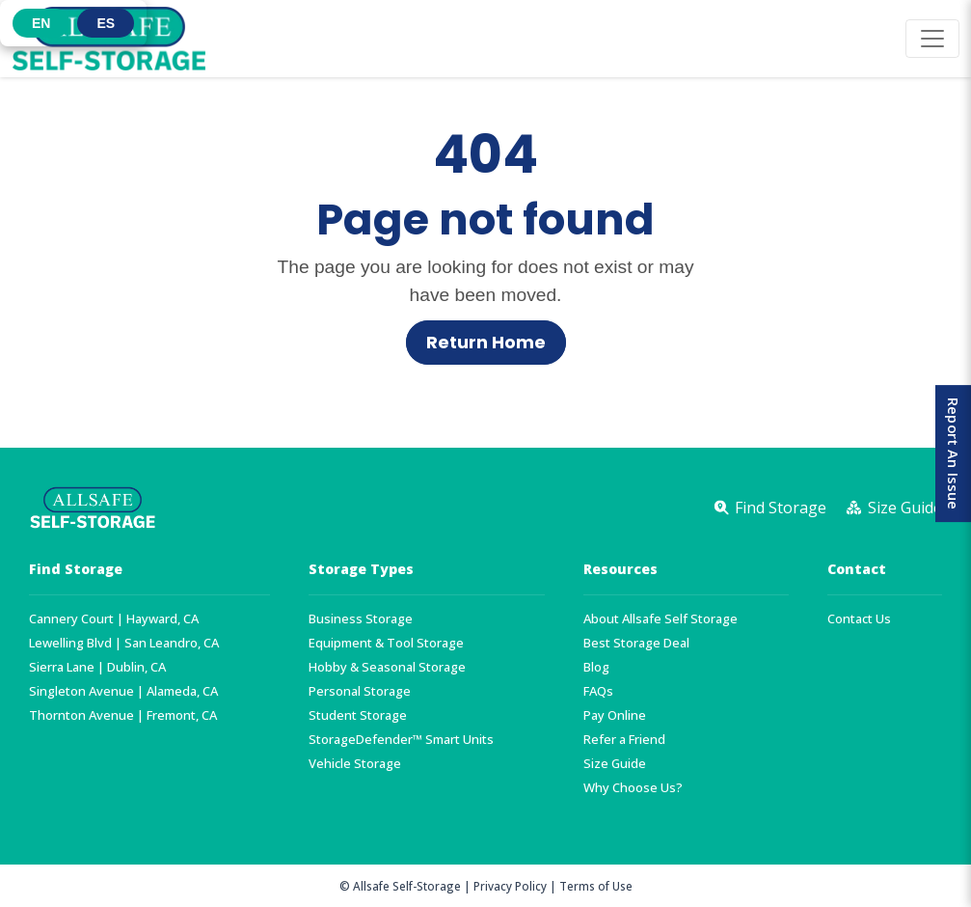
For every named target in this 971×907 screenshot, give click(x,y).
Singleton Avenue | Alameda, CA (123, 691)
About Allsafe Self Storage (660, 619)
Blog (596, 667)
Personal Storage (360, 691)
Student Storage (358, 715)
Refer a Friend (624, 739)
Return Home (486, 342)
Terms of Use (596, 885)
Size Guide (614, 764)
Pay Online (614, 715)
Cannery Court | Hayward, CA (114, 619)
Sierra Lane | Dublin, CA (97, 667)
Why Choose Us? (633, 788)
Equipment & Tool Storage (386, 643)
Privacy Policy (510, 885)
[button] (41, 23)
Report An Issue (950, 453)
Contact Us (859, 619)
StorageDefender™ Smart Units (401, 739)
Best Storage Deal (636, 643)
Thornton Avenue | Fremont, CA (123, 715)
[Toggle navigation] (932, 38)
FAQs (598, 691)
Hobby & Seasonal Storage (387, 667)
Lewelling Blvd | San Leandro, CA (124, 643)
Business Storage (361, 619)
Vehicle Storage (355, 764)
